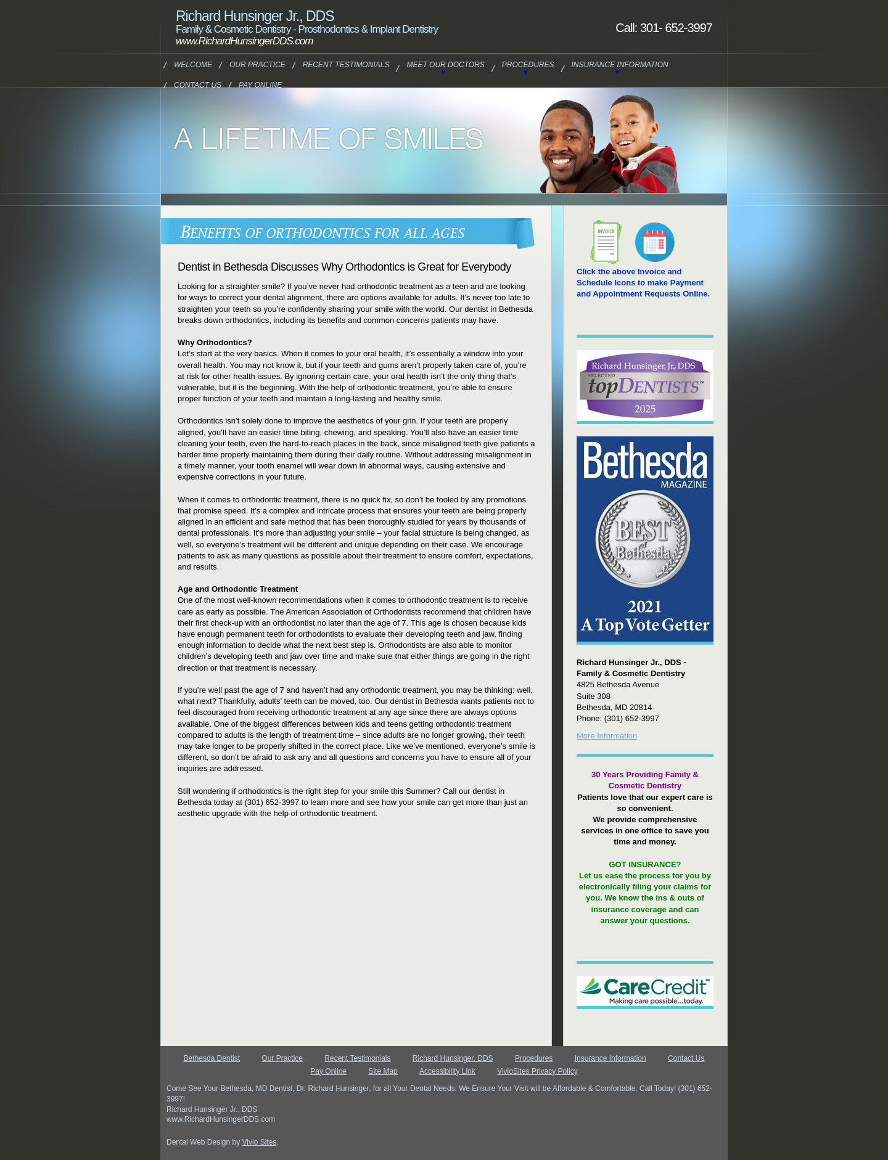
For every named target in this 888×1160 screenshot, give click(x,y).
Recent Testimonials (346, 64)
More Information (607, 735)
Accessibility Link (447, 1071)
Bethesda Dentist (212, 1058)
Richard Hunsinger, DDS (453, 1058)
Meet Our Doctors (445, 64)
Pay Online (260, 85)
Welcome (193, 64)
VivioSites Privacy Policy (537, 1071)
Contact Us (197, 85)
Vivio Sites (259, 1142)
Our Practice (257, 64)
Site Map (382, 1071)
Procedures (528, 64)
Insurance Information (620, 64)
